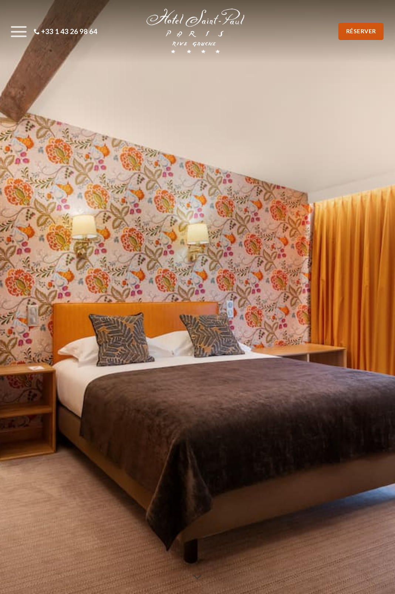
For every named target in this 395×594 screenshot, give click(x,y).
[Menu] (17, 31)
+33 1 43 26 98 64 (65, 31)
